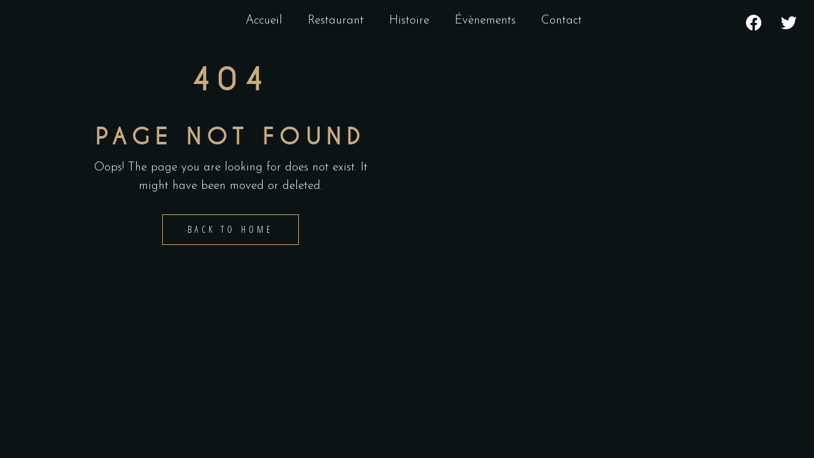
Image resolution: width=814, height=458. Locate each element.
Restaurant (336, 21)
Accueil (263, 21)
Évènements (485, 21)
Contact (561, 21)
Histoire (409, 21)
